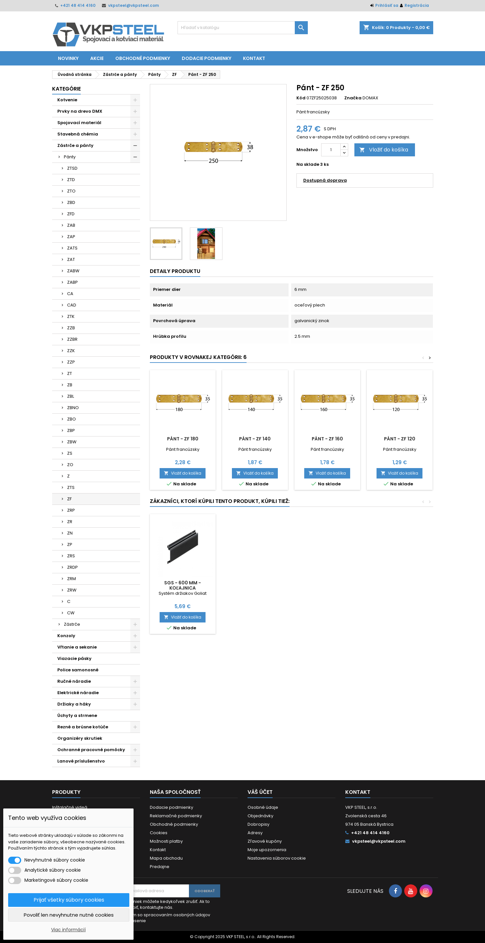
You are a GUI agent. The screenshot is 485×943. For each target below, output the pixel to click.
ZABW (73, 271)
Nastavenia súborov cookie (277, 858)
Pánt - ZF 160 (327, 439)
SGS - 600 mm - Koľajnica (399, 585)
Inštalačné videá (69, 807)
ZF (69, 499)
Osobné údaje (263, 807)
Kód (301, 98)
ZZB (71, 328)
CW (71, 613)
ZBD (71, 202)
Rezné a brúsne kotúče (82, 727)
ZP (69, 544)
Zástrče (72, 624)
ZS (69, 453)
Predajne (159, 867)
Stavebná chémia (77, 134)
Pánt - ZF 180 (182, 439)
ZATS (72, 248)
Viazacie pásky (74, 658)
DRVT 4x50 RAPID (327, 582)
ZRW (72, 590)
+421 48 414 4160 (77, 5)
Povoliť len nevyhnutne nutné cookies (69, 914)
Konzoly (66, 636)
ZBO (71, 419)
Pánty (70, 157)
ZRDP (72, 567)
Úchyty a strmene (77, 715)
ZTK (71, 316)
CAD (71, 305)
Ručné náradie (74, 681)
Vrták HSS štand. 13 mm (182, 582)
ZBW (72, 442)
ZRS (71, 556)
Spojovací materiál (79, 123)
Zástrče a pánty (75, 145)
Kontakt (254, 58)
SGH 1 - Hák (255, 582)
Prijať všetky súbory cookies (69, 900)
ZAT (71, 259)
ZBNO (73, 408)
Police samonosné (77, 670)
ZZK (71, 351)
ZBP (71, 430)
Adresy (255, 833)
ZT (69, 373)
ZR (69, 522)
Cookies (158, 833)
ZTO (71, 191)
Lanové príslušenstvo (81, 761)
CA (70, 294)
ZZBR (72, 339)
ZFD (71, 214)
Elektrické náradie (78, 693)
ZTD (71, 180)
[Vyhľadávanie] (243, 27)
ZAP (71, 237)
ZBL (70, 396)
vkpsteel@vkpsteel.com (133, 5)
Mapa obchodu (166, 858)
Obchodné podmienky (142, 58)
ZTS (71, 487)
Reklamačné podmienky (176, 816)
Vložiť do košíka (383, 149)
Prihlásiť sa (386, 5)
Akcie (97, 58)
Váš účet (260, 792)
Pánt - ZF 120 (399, 439)
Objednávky (260, 816)
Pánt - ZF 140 (255, 439)
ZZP (71, 362)
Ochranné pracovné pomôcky (91, 750)
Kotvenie (67, 100)
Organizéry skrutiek (79, 738)
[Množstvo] (331, 149)
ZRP (71, 510)
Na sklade (307, 164)
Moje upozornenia (267, 850)
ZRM (71, 579)
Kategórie (66, 89)
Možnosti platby (166, 841)
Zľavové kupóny (265, 841)
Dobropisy (258, 824)
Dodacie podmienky (206, 58)
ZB (69, 385)
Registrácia (417, 5)
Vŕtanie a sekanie (77, 647)
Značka (353, 98)
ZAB (71, 225)
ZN (70, 533)
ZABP (72, 282)
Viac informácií (68, 929)
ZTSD (72, 168)
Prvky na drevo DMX (79, 111)
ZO (70, 465)
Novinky (68, 58)
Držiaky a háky (74, 704)
